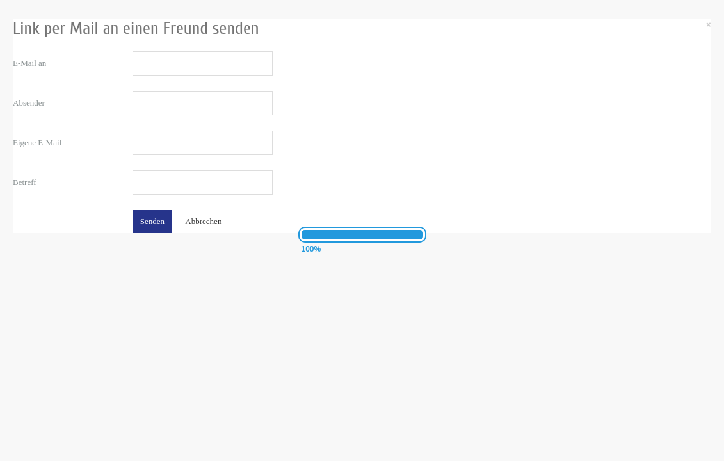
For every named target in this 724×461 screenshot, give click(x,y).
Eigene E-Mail (37, 142)
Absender (29, 103)
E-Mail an (29, 63)
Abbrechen (203, 221)
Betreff (24, 182)
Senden (152, 221)
